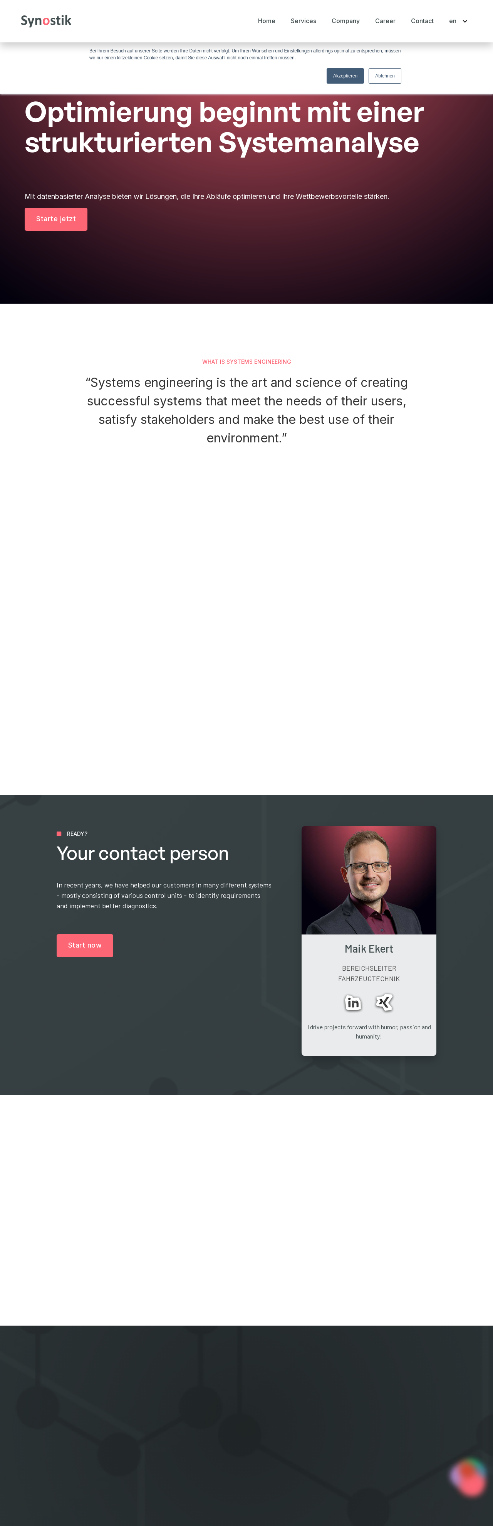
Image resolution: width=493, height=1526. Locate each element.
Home (266, 21)
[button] (303, 21)
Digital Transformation (310, 1433)
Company (186, 1433)
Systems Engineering (308, 1420)
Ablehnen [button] (385, 76)
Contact (422, 21)
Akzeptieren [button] (345, 76)
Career (385, 21)
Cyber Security (299, 1446)
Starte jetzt (56, 219)
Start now (85, 945)
